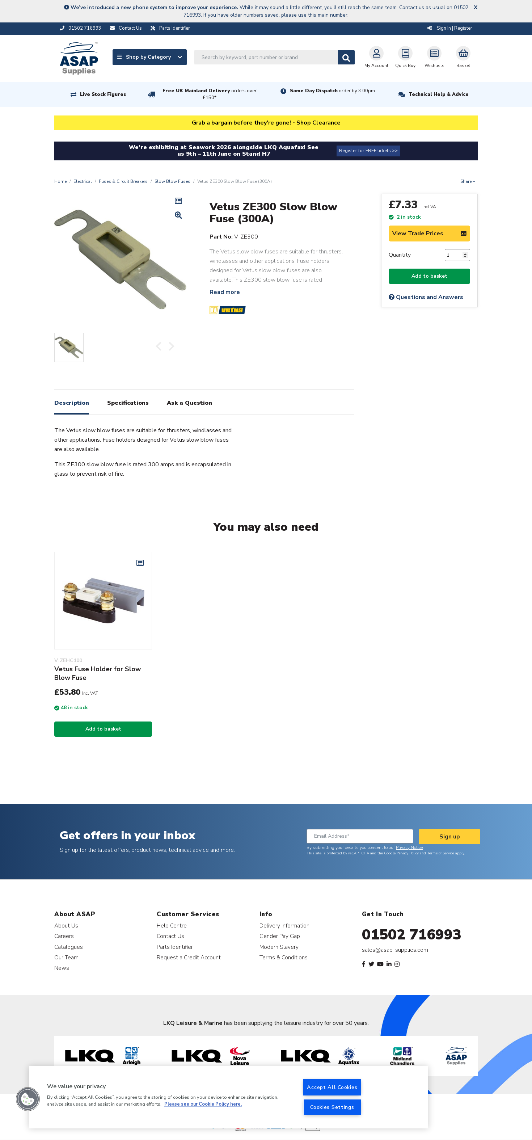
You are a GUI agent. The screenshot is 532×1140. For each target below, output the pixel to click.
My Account (376, 57)
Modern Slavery (279, 947)
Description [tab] (71, 403)
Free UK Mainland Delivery (209, 94)
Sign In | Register (449, 28)
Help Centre (172, 925)
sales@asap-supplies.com (395, 950)
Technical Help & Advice (439, 94)
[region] (228, 1097)
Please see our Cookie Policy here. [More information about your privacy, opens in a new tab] (203, 1104)
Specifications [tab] (128, 403)
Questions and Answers (426, 297)
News (61, 968)
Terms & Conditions (283, 957)
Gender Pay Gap (279, 936)
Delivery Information (284, 925)
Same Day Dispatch (332, 91)
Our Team (66, 957)
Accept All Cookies (332, 1087)
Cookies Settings (332, 1107)
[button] (27, 1099)
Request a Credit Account (189, 957)
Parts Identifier (175, 947)
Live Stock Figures (103, 94)
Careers (64, 936)
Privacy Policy (408, 853)
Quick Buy (405, 57)
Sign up (449, 837)
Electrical (82, 181)
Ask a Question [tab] (189, 403)
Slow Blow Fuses (172, 181)
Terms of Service (440, 853)
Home (60, 181)
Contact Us (170, 936)
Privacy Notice (409, 847)
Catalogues (68, 947)
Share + (467, 181)
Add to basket (429, 276)
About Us (66, 925)
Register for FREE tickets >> (368, 150)
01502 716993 (411, 935)
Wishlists (434, 57)
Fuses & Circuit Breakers (123, 181)
